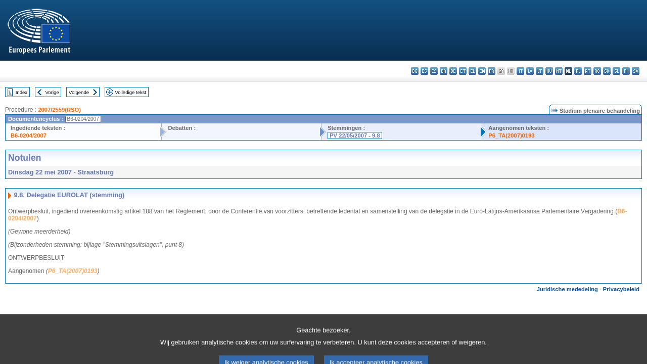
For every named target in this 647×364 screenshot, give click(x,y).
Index (21, 92)
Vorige (52, 92)
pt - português (587, 71)
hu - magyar (549, 71)
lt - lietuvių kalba (539, 71)
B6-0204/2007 (29, 135)
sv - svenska (635, 71)
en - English (482, 71)
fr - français (491, 71)
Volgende (79, 92)
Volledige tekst (130, 92)
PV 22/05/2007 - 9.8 (355, 135)
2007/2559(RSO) (59, 110)
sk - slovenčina (607, 71)
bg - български (415, 71)
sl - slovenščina (616, 71)
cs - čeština (434, 71)
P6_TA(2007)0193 (511, 135)
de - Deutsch (453, 71)
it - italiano (520, 71)
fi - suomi (626, 71)
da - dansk (443, 71)
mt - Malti (559, 71)
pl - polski (578, 71)
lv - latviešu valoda (530, 71)
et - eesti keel (463, 71)
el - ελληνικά (472, 71)
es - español (424, 71)
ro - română (597, 71)
